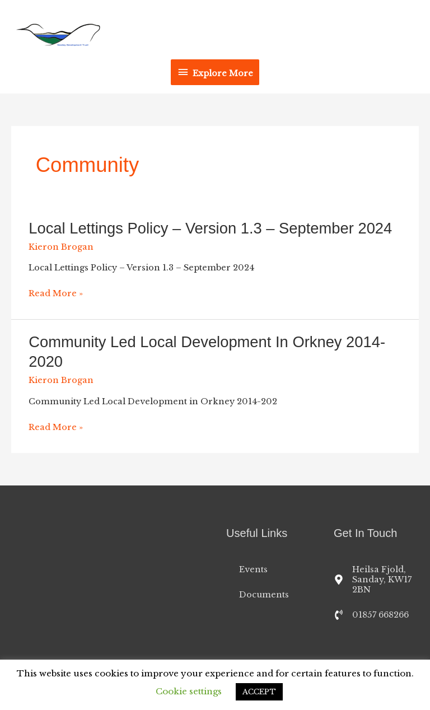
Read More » (56, 293)
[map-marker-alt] (376, 579)
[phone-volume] (371, 615)
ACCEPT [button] (259, 692)
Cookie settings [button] (189, 691)
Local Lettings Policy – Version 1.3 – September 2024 (210, 228)
